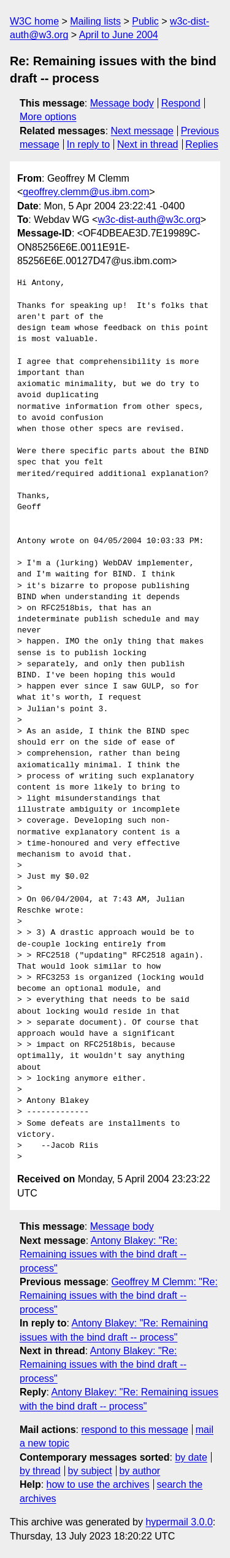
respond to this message (134, 1429)
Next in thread (147, 144)
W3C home (34, 21)
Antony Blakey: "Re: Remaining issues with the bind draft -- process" (103, 1254)
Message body (122, 103)
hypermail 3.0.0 (178, 1522)
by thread (40, 1471)
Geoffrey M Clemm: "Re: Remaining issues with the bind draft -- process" (119, 1296)
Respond (181, 103)
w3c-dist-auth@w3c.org (149, 219)
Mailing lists (95, 21)
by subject (90, 1471)
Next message (142, 131)
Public (145, 21)
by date (191, 1457)
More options (48, 116)
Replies (201, 144)
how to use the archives (98, 1484)
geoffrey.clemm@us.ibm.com (86, 192)
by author (139, 1471)
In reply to (88, 144)
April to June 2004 (118, 35)
